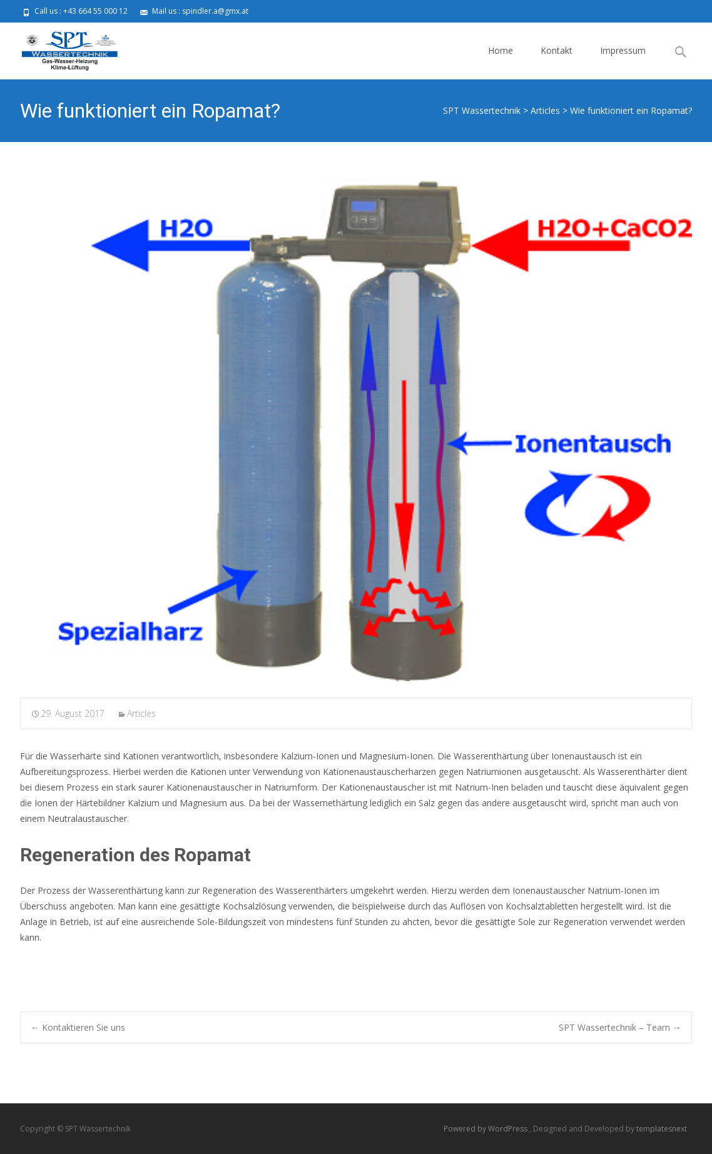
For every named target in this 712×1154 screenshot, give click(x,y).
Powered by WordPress (486, 1128)
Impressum (623, 61)
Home (500, 61)
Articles (141, 713)
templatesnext (661, 1128)
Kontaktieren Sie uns (78, 1027)
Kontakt (556, 61)
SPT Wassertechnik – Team (620, 1027)
